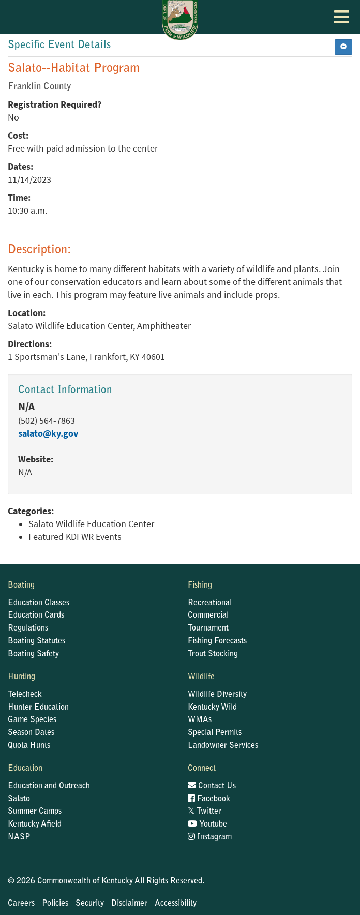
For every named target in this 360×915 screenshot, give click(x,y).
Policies (55, 903)
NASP (19, 837)
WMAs (200, 720)
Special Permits (215, 733)
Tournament (208, 628)
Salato (19, 799)
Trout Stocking (213, 654)
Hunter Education (38, 707)
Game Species (32, 720)
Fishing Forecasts (217, 641)
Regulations (28, 628)
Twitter (204, 811)
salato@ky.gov (48, 433)
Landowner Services (223, 746)
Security (90, 903)
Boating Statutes (36, 641)
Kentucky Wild (212, 707)
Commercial (208, 615)
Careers (21, 903)
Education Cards (36, 615)
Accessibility (176, 903)
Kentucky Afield (35, 824)
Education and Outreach (49, 786)
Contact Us (212, 786)
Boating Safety (33, 654)
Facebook (209, 799)
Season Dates (31, 733)
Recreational (210, 603)
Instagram (210, 837)
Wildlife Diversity (217, 695)
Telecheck (25, 695)
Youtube (207, 824)
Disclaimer (129, 903)
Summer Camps (35, 811)
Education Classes (38, 603)
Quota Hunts (29, 746)
